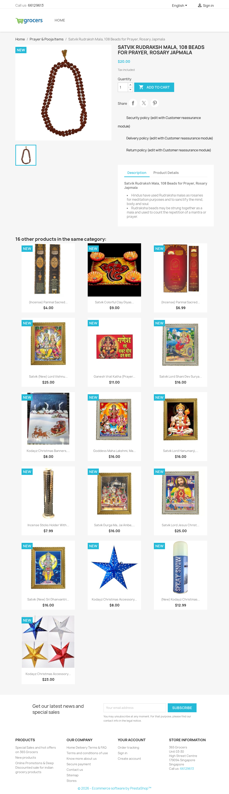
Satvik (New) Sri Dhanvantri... (48, 599)
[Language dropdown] (180, 5)
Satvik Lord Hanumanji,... (180, 451)
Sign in (122, 753)
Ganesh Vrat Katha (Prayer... (114, 376)
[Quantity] (123, 87)
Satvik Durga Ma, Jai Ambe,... (114, 525)
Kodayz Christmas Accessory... (114, 599)
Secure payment (79, 764)
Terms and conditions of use (87, 753)
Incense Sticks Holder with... (48, 525)
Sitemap (73, 775)
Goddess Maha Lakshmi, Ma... (114, 451)
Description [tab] (136, 173)
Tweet (144, 103)
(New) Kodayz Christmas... (180, 599)
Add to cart (154, 87)
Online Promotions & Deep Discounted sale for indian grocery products (34, 767)
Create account (129, 759)
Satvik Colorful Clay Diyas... (114, 302)
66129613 (36, 5)
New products (25, 757)
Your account (132, 740)
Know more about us (82, 759)
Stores (72, 781)
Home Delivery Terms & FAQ (86, 747)
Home (60, 20)
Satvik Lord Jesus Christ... (180, 525)
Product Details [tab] (166, 173)
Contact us (75, 770)
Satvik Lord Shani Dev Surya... (180, 376)
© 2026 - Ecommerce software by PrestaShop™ (114, 788)
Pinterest (154, 103)
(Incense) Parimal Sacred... (48, 302)
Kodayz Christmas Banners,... (48, 451)
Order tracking (128, 747)
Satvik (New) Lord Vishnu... (48, 376)
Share (133, 103)
